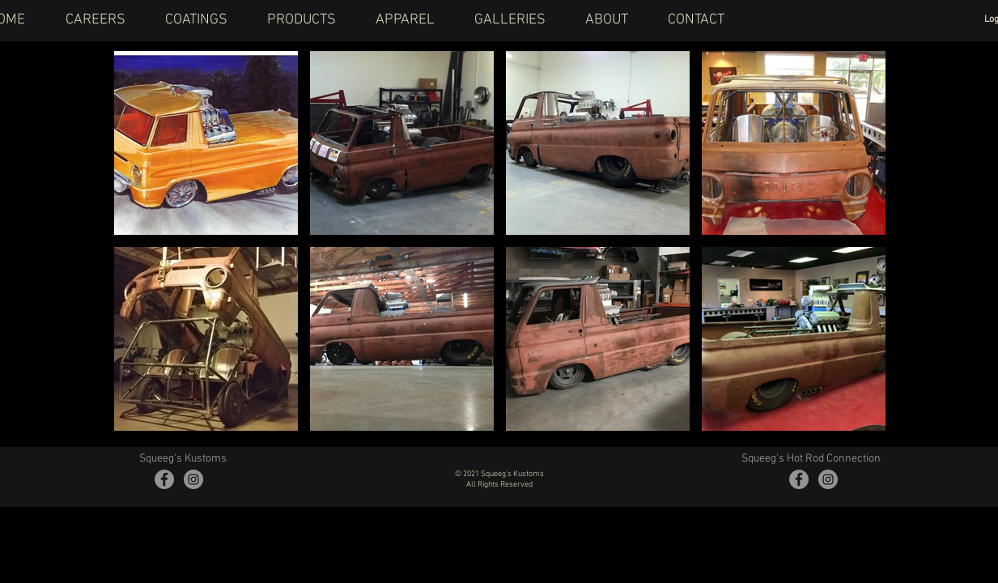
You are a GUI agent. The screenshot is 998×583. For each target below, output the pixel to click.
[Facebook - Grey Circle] (164, 479)
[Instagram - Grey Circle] (193, 479)
